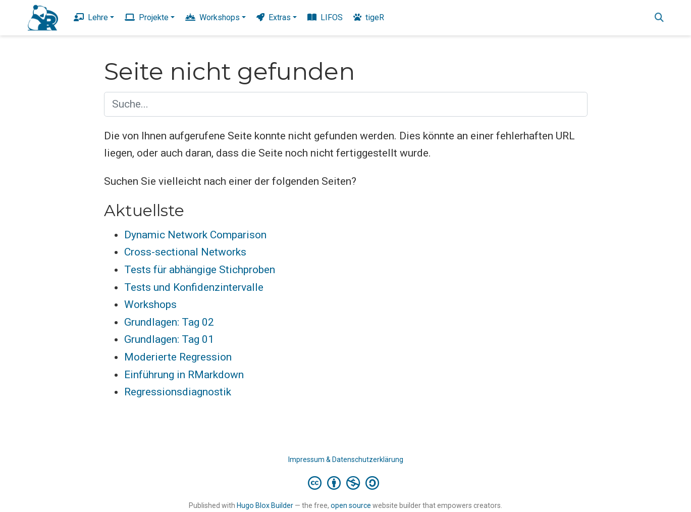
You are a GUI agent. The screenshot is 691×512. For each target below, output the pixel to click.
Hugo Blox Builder (265, 505)
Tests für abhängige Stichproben (199, 270)
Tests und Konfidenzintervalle (193, 287)
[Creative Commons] (345, 482)
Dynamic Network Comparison (195, 235)
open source (351, 505)
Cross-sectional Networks (185, 252)
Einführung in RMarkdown (184, 375)
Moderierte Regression (178, 357)
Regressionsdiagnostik (177, 392)
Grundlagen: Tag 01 (169, 339)
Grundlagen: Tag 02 (169, 322)
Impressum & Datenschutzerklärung (345, 459)
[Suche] (659, 18)
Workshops (150, 304)
